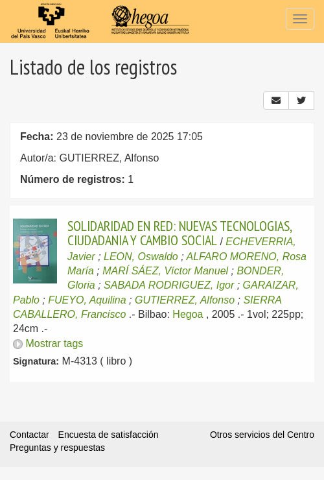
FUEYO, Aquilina (87, 300)
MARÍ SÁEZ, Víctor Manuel (165, 270)
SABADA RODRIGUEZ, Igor (169, 285)
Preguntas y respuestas (57, 447)
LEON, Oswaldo (141, 256)
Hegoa (187, 314)
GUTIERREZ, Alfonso (185, 300)
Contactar (29, 434)
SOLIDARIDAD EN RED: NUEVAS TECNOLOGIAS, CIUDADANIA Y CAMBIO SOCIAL (179, 233)
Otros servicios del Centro (262, 434)
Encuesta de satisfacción (108, 434)
